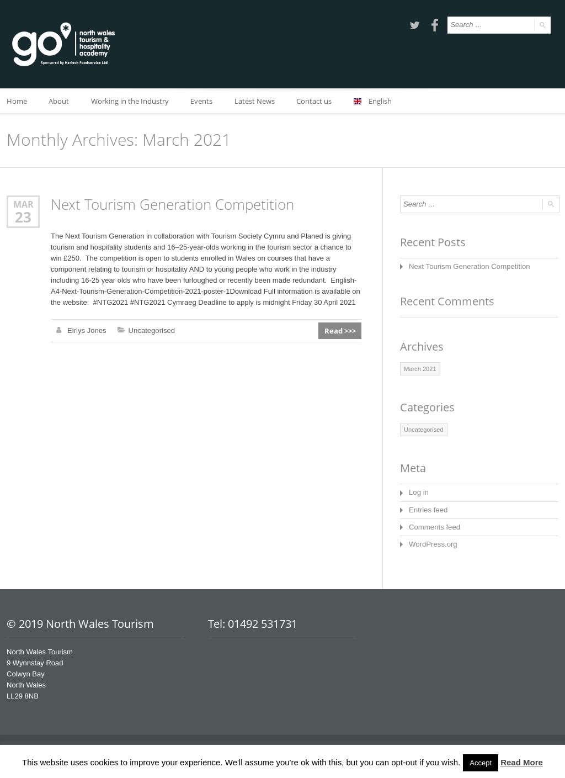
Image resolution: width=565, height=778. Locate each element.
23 (23, 217)
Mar (23, 204)
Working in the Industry (130, 101)
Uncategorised (151, 330)
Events (202, 101)
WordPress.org (432, 543)
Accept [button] (481, 763)
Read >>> (340, 331)
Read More (521, 762)
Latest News (256, 101)
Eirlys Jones (86, 330)
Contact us (315, 101)
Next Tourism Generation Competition (172, 204)
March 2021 (420, 369)
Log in (418, 492)
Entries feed (428, 509)
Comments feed (434, 526)
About (59, 101)
